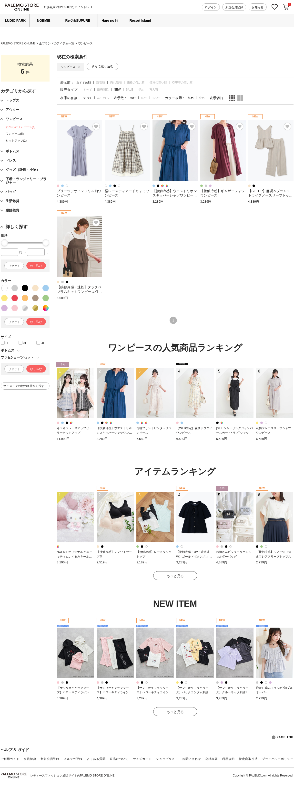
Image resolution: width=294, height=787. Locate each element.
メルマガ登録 (73, 759)
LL (7, 343)
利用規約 (228, 759)
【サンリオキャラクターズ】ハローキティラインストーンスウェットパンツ (114, 692)
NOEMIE (43, 20)
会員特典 (30, 759)
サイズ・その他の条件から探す (23, 386)
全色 (202, 98)
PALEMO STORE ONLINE (18, 43)
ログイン (211, 7)
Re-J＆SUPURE (78, 20)
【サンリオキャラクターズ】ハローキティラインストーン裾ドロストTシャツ (154, 692)
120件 (156, 98)
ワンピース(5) (15, 133)
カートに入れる (286, 7)
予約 (141, 89)
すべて (87, 89)
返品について (119, 759)
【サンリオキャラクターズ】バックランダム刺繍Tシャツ (194, 692)
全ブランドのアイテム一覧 (56, 43)
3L (25, 343)
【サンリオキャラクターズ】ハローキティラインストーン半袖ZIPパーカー (74, 692)
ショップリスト (167, 759)
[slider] (4, 242)
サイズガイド (142, 759)
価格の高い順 (158, 82)
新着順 (100, 82)
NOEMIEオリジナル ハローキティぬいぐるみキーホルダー (75, 556)
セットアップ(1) (16, 140)
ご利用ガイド (10, 759)
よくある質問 (96, 759)
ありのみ (103, 98)
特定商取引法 (248, 759)
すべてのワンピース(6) (21, 127)
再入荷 (153, 89)
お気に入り (275, 7)
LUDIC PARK (15, 20)
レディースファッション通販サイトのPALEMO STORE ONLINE (72, 775)
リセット (14, 266)
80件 (144, 98)
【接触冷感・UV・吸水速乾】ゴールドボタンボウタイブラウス (193, 556)
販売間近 (103, 89)
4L (43, 343)
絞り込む (36, 266)
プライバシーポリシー (277, 759)
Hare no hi (109, 20)
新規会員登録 (234, 7)
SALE (129, 89)
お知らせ (258, 7)
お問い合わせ (191, 759)
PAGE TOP (283, 737)
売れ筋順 (116, 82)
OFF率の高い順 (182, 82)
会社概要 (211, 759)
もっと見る (175, 576)
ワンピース (85, 43)
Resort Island (140, 20)
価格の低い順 (135, 82)
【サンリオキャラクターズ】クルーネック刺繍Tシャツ (234, 692)
